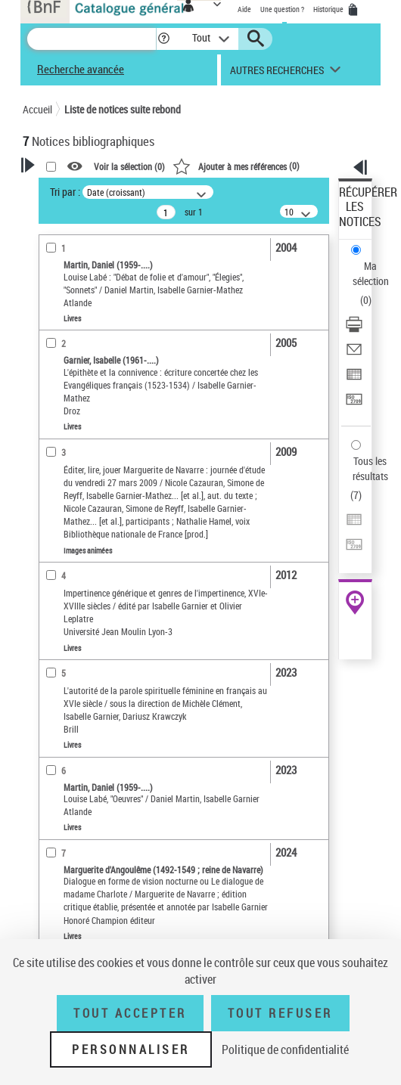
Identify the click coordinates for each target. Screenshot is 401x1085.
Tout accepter (130, 1013)
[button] (164, 39)
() (236, 166)
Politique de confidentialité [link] (285, 1049)
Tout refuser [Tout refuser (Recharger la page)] (280, 1013)
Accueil (37, 109)
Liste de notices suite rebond (122, 109)
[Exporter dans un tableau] (354, 379)
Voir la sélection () (129, 166)
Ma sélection (371, 273)
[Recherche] (91, 39)
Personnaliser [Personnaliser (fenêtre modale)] (131, 1049)
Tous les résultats (370, 468)
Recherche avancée (80, 68)
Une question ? (282, 9)
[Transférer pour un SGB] (354, 404)
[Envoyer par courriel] (354, 354)
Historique (329, 9)
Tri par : (65, 191)
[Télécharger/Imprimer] (354, 329)
